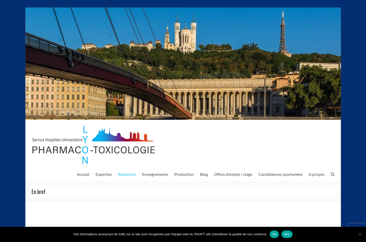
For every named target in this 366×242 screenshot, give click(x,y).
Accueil (83, 174)
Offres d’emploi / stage (233, 174)
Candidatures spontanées (281, 174)
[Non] (359, 234)
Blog (204, 174)
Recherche (127, 174)
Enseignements (155, 174)
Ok (274, 234)
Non (287, 234)
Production (184, 174)
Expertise (104, 174)
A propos (316, 174)
